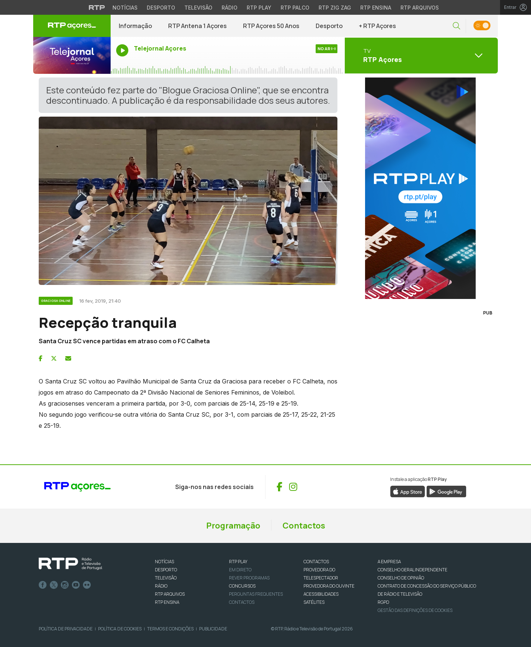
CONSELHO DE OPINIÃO (401, 578)
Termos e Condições (170, 629)
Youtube (76, 585)
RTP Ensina (167, 602)
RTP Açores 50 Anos (271, 26)
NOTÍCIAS (164, 561)
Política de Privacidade (66, 629)
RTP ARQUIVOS (170, 594)
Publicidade (213, 629)
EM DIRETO (240, 570)
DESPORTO (166, 570)
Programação (233, 525)
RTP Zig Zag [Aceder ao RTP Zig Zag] (335, 7)
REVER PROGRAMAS (249, 578)
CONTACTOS (316, 561)
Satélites (313, 602)
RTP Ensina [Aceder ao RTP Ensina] (375, 7)
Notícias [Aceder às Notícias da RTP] (125, 7)
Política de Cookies (120, 629)
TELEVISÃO (166, 578)
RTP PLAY (238, 561)
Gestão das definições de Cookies (415, 610)
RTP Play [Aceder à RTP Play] (259, 7)
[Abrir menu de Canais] (420, 55)
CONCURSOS (242, 586)
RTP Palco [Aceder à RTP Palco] (295, 7)
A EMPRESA (389, 561)
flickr (87, 585)
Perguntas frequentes (256, 594)
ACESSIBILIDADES (321, 594)
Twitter (54, 585)
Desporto (329, 26)
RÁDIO (161, 586)
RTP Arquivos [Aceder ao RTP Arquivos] (419, 7)
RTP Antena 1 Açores (197, 26)
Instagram (65, 585)
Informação (135, 26)
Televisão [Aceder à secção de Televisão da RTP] (198, 7)
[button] (456, 26)
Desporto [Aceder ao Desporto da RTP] (161, 7)
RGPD (383, 602)
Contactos (303, 525)
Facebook (43, 585)
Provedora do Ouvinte (328, 586)
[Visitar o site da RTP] (97, 7)
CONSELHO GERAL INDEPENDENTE (412, 570)
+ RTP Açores (377, 26)
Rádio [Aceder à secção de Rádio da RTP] (229, 7)
